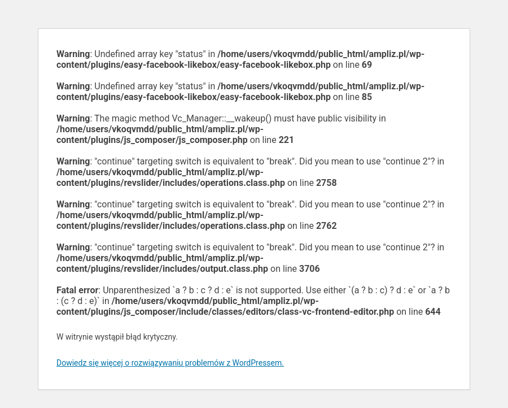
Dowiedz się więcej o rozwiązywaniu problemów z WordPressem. (170, 362)
